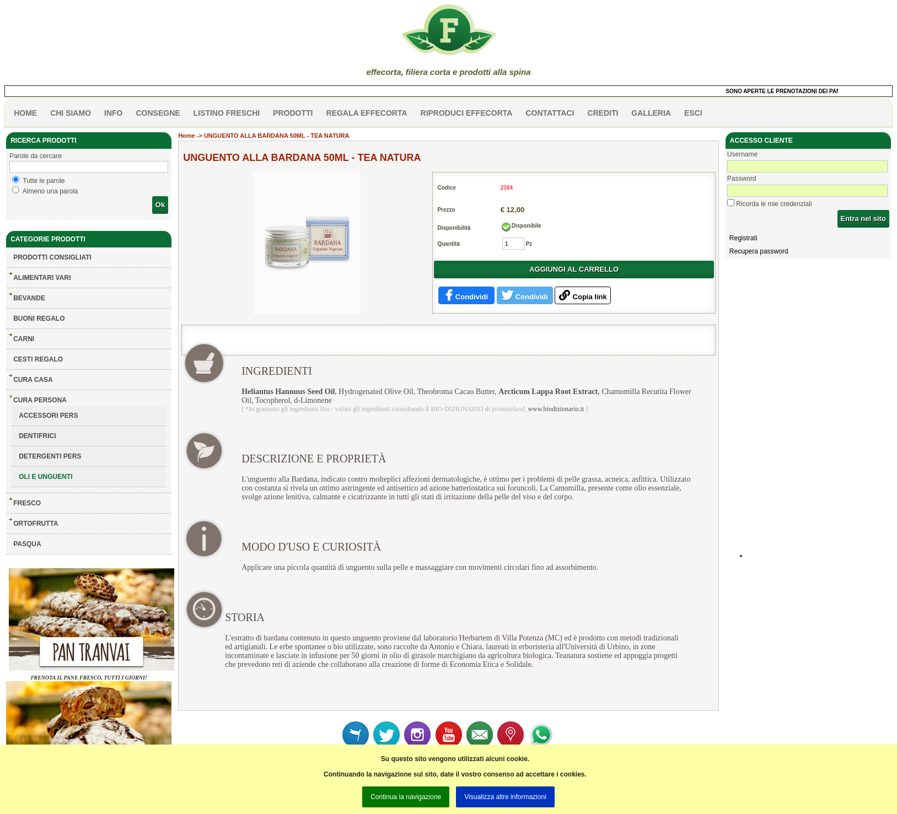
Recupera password (758, 251)
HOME (25, 113)
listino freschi (227, 113)
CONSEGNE (158, 113)
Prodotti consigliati (52, 257)
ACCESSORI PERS (48, 415)
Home (186, 135)
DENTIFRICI (37, 436)
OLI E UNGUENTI (45, 477)
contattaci (549, 113)
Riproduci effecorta (467, 113)
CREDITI (602, 113)
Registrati (743, 238)
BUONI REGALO (39, 318)
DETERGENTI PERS (50, 456)
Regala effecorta (366, 113)
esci (693, 113)
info (113, 113)
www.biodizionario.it (556, 409)
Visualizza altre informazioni (505, 797)
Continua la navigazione (405, 797)
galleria (651, 113)
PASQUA (27, 544)
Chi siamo (70, 113)
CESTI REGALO (38, 359)
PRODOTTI (293, 113)
